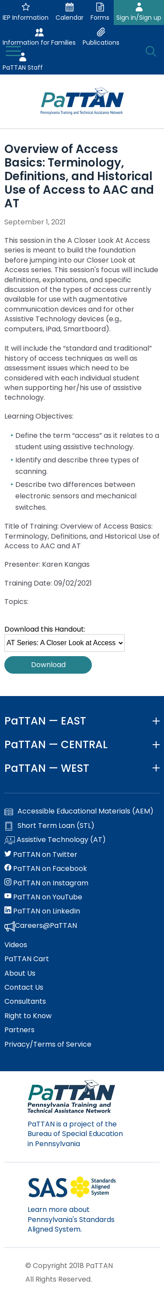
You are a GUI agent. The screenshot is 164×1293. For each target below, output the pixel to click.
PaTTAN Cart (26, 959)
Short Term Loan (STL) (49, 826)
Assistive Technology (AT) (55, 840)
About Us (19, 973)
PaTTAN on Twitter (40, 855)
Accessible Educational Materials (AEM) (79, 811)
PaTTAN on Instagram (46, 883)
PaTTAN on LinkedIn (42, 911)
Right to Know (28, 1016)
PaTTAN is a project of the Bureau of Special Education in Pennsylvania (75, 1134)
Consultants (25, 1001)
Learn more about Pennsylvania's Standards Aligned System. (71, 1219)
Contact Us (23, 987)
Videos (15, 945)
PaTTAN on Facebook (45, 869)
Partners (19, 1030)
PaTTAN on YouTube (43, 897)
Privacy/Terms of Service (47, 1044)
